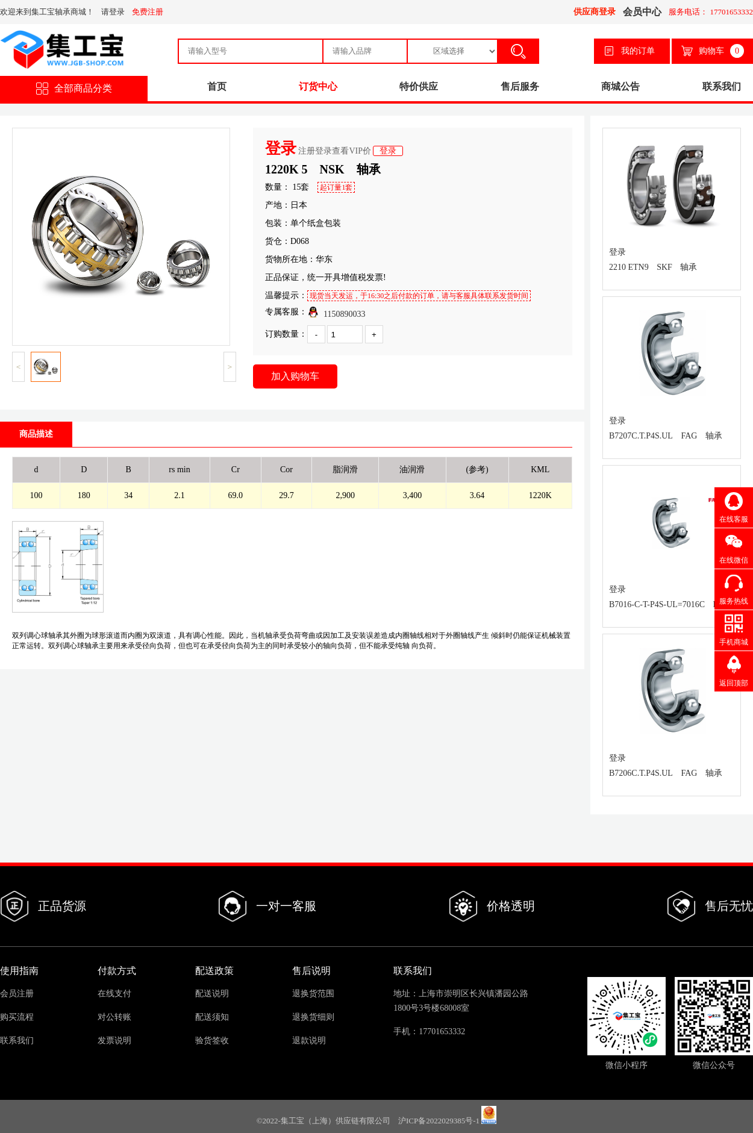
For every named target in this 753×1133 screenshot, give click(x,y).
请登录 (113, 11)
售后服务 (520, 86)
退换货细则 (313, 1017)
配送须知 (212, 1017)
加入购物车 (295, 376)
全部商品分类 (74, 89)
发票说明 (114, 1040)
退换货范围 (313, 993)
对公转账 (114, 1017)
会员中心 (642, 12)
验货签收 (212, 1040)
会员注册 (17, 993)
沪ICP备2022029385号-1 (439, 1121)
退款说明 (309, 1040)
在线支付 (114, 993)
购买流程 (17, 1017)
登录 (388, 150)
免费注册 (147, 11)
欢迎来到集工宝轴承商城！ (47, 11)
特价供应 (418, 86)
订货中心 (318, 86)
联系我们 (721, 86)
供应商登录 (594, 11)
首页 (217, 86)
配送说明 (212, 993)
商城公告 (620, 86)
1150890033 (336, 312)
